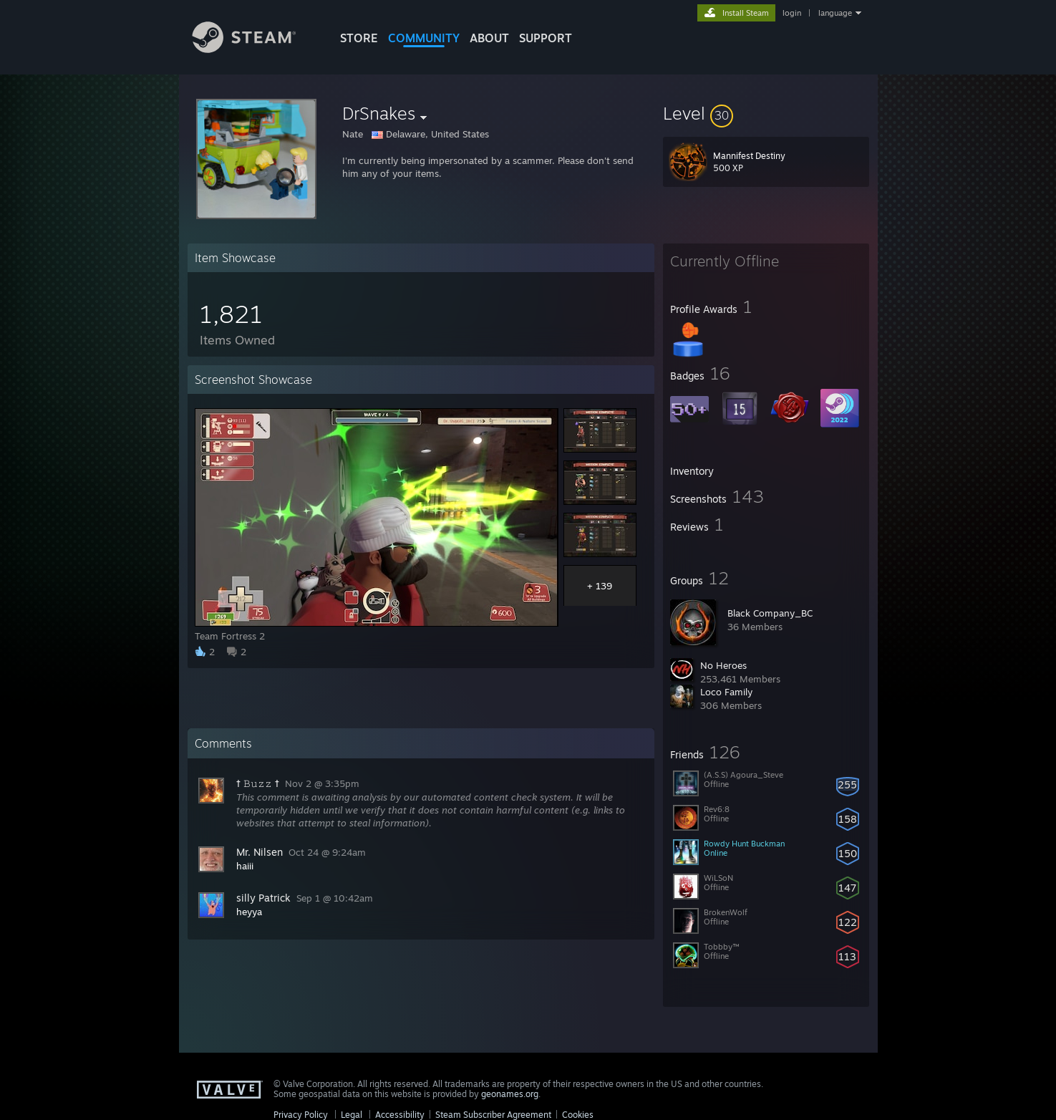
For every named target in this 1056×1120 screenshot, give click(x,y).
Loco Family (726, 691)
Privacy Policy (300, 1114)
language (835, 13)
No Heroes (723, 665)
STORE (359, 38)
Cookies (578, 1114)
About (489, 38)
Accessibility (400, 1114)
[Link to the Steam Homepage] (255, 49)
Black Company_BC (770, 613)
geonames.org (509, 1093)
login (792, 13)
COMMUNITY (424, 38)
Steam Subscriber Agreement (493, 1114)
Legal (351, 1114)
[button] (766, 113)
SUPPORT (545, 38)
